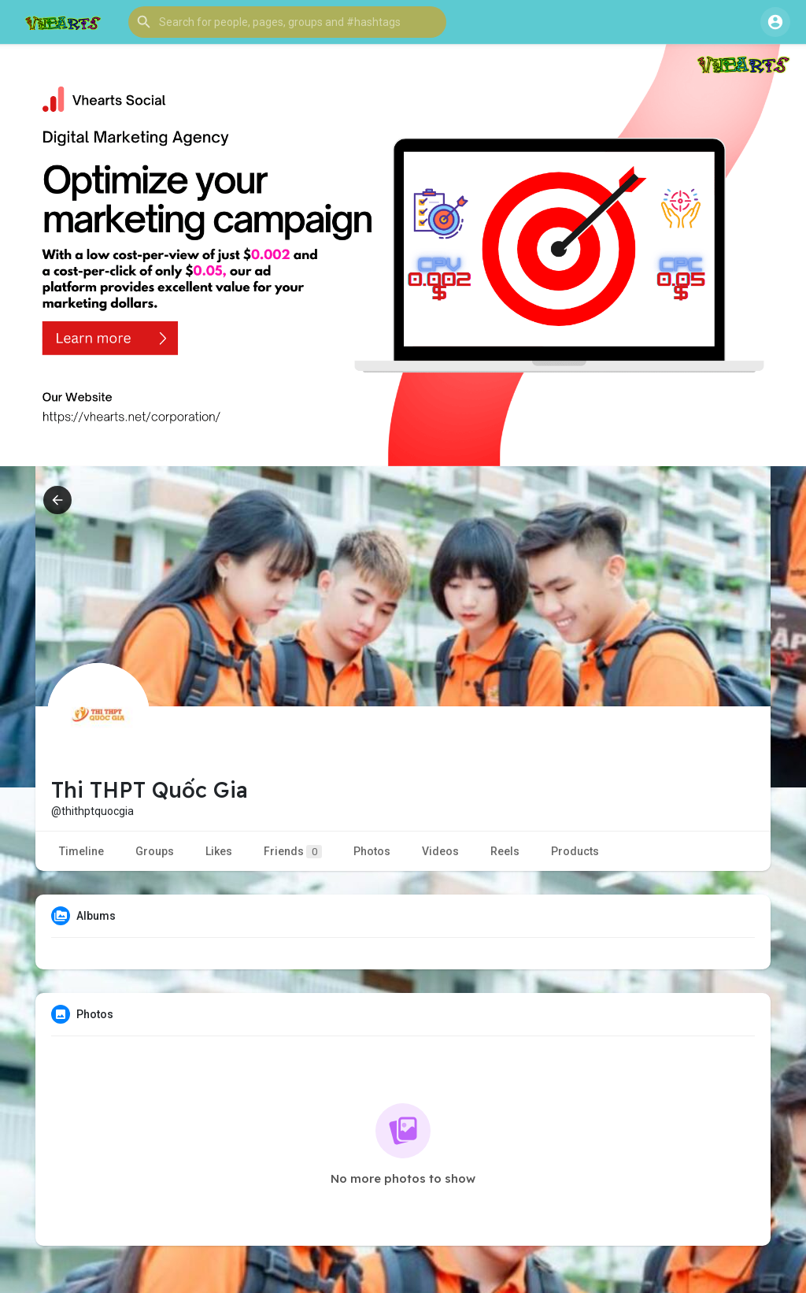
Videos (440, 851)
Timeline (81, 851)
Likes (218, 851)
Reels (504, 851)
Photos (371, 851)
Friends (293, 851)
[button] (287, 22)
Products (575, 851)
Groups (154, 851)
